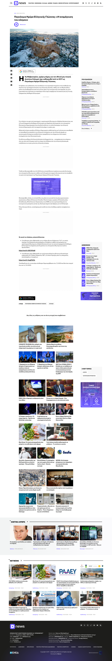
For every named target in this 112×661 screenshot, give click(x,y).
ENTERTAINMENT (74, 3)
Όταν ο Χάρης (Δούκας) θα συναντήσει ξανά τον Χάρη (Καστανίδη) (63, 418)
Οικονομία (84, 118)
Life (15, 13)
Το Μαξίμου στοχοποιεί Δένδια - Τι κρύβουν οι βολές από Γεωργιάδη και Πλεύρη (91, 122)
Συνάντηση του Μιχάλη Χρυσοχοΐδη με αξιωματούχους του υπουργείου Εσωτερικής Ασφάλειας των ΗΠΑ (67, 543)
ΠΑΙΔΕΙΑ (55, 3)
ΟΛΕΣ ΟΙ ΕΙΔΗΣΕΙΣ (97, 646)
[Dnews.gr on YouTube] (98, 3)
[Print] (11, 85)
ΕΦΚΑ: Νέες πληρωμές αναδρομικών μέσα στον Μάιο (92, 249)
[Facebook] (11, 70)
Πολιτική (84, 86)
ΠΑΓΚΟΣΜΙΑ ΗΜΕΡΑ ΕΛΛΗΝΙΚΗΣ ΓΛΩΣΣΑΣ (35, 303)
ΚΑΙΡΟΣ (85, 372)
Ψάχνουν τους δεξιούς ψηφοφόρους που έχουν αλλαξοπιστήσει (88, 98)
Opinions (12, 548)
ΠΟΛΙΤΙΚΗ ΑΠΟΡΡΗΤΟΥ (63, 646)
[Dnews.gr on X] (86, 3)
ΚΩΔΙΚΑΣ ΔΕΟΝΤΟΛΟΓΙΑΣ (84, 646)
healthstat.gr (36, 588)
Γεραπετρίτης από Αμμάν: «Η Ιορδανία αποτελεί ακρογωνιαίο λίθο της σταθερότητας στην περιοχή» (43, 543)
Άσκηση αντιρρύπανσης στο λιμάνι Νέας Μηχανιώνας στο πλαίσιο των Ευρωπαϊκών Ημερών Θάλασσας (43, 609)
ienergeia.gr (11, 588)
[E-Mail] (11, 81)
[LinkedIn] (11, 77)
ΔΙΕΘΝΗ (50, 3)
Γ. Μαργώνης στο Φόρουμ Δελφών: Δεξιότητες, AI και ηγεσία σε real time (45, 366)
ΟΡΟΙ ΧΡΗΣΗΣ (30, 646)
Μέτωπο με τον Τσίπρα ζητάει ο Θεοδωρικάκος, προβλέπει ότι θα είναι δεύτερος (91, 106)
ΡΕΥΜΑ (86, 401)
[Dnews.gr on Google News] (95, 3)
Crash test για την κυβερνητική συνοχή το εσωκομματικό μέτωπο (44, 418)
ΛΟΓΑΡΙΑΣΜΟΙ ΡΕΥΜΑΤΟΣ (89, 375)
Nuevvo (59, 653)
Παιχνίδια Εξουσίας (86, 125)
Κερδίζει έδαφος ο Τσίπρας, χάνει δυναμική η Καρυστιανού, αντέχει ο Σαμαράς (91, 83)
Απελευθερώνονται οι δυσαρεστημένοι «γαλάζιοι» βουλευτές (89, 91)
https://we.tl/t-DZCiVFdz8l (27, 250)
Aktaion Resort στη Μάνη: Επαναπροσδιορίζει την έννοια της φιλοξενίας (56, 346)
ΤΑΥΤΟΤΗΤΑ (13, 646)
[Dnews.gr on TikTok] (92, 3)
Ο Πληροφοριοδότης (86, 94)
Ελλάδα (58, 548)
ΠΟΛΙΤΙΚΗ (31, 3)
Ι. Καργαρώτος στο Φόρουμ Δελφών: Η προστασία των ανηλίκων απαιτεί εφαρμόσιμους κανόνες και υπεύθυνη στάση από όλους (27, 367)
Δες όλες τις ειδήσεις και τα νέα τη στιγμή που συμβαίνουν (46, 315)
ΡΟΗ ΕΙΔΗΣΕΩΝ (87, 79)
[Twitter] (11, 74)
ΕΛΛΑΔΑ (44, 3)
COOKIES (73, 646)
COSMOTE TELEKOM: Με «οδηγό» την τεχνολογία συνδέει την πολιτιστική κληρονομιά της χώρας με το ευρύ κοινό (30, 346)
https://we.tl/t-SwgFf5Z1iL (27, 260)
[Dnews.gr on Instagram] (89, 3)
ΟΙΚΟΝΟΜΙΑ (38, 3)
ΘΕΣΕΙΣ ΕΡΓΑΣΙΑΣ (63, 3)
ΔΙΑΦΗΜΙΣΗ (21, 646)
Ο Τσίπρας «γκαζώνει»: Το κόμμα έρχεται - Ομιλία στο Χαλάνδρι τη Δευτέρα (27, 418)
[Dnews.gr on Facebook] (83, 3)
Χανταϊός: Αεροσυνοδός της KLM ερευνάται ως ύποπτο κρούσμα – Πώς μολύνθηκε (27, 462)
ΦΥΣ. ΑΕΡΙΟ (96, 401)
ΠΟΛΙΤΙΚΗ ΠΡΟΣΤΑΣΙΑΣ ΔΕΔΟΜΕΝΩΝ (45, 646)
